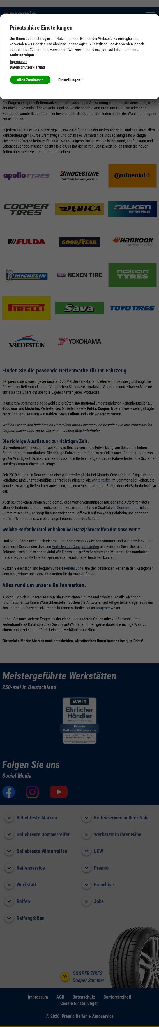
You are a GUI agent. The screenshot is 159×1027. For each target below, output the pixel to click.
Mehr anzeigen (23, 55)
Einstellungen (71, 80)
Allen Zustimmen (30, 80)
